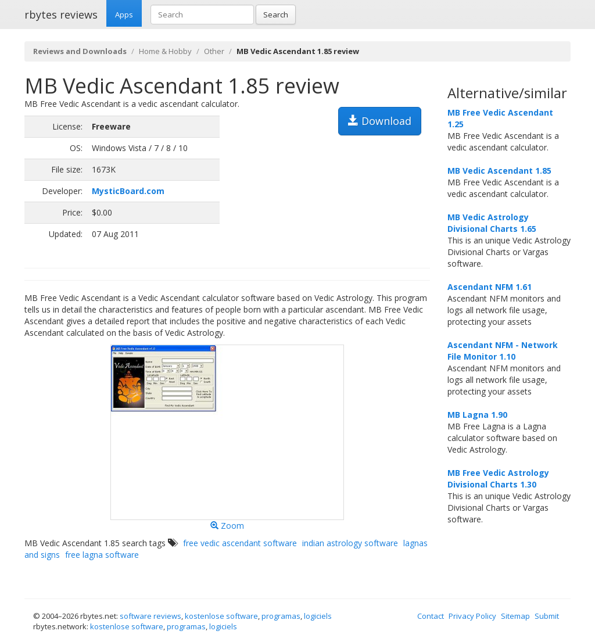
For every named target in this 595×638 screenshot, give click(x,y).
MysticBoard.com (128, 190)
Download (379, 121)
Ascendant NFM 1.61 (489, 286)
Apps (124, 14)
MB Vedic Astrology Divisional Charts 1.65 (491, 223)
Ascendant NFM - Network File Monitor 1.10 (502, 350)
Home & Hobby (165, 51)
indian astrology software (350, 543)
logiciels (318, 616)
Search (275, 14)
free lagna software (102, 554)
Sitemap (515, 616)
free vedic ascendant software (240, 543)
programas (280, 616)
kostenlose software (221, 616)
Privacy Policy (472, 616)
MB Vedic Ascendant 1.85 (499, 170)
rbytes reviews (61, 14)
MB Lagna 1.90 (477, 414)
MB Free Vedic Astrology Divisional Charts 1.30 (498, 478)
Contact (430, 616)
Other (214, 51)
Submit (547, 616)
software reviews (150, 616)
